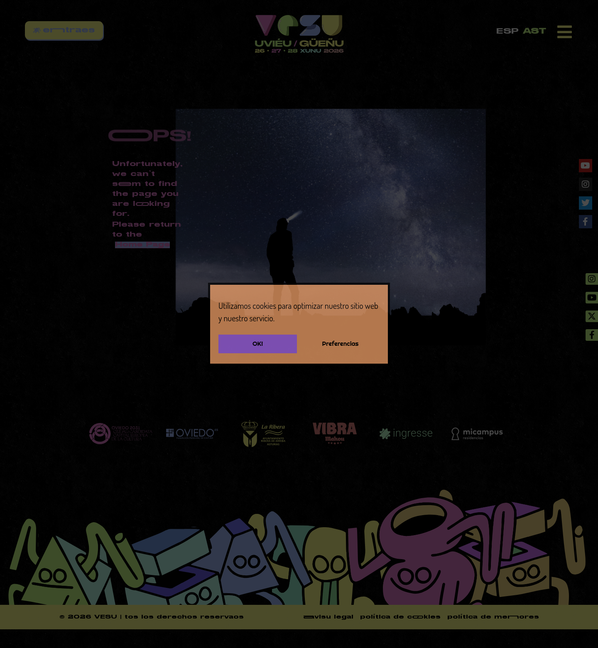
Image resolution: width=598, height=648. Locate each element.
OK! (257, 343)
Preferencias (340, 343)
